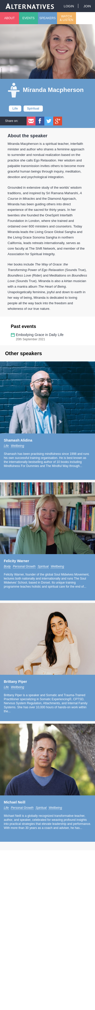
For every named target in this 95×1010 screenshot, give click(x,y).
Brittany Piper (15, 682)
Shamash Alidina (18, 440)
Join (87, 6)
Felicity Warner (16, 561)
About (9, 18)
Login (69, 6)
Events (28, 18)
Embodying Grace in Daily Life (40, 335)
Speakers (47, 18)
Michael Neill (14, 802)
